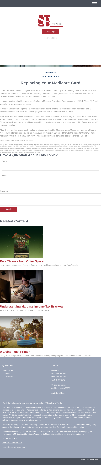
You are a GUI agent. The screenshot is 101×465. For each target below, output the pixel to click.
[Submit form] (8, 209)
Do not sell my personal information (70, 427)
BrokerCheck (56, 403)
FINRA (49, 431)
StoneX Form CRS (9, 438)
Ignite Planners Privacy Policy (13, 447)
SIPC (57, 431)
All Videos (6, 374)
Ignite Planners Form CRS (12, 443)
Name (4, 161)
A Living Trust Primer (15, 351)
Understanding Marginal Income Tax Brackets (32, 306)
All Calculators (7, 377)
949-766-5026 (50, 38)
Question (4, 191)
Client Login (50, 32)
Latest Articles (7, 370)
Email (4, 176)
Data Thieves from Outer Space (21, 261)
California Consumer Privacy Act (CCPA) (80, 425)
